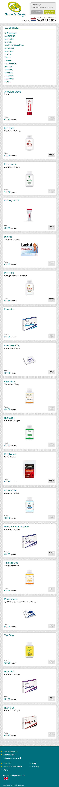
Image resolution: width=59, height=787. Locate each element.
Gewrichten (9, 51)
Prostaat (8, 54)
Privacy (6, 770)
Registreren (39, 18)
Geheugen (8, 73)
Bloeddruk (8, 70)
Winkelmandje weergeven (49, 12)
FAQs (34, 764)
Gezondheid (9, 48)
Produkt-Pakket (10, 63)
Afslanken (8, 60)
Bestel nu (51, 118)
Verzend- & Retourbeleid (13, 767)
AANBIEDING (10, 36)
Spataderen (9, 76)
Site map (35, 767)
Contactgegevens (10, 751)
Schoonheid (9, 79)
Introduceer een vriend (12, 758)
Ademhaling (9, 39)
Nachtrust (8, 67)
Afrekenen (37, 11)
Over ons (7, 764)
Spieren (7, 82)
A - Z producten (10, 33)
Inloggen (52, 18)
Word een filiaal (9, 755)
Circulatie (8, 42)
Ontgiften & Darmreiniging (14, 45)
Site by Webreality (19, 785)
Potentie (8, 57)
